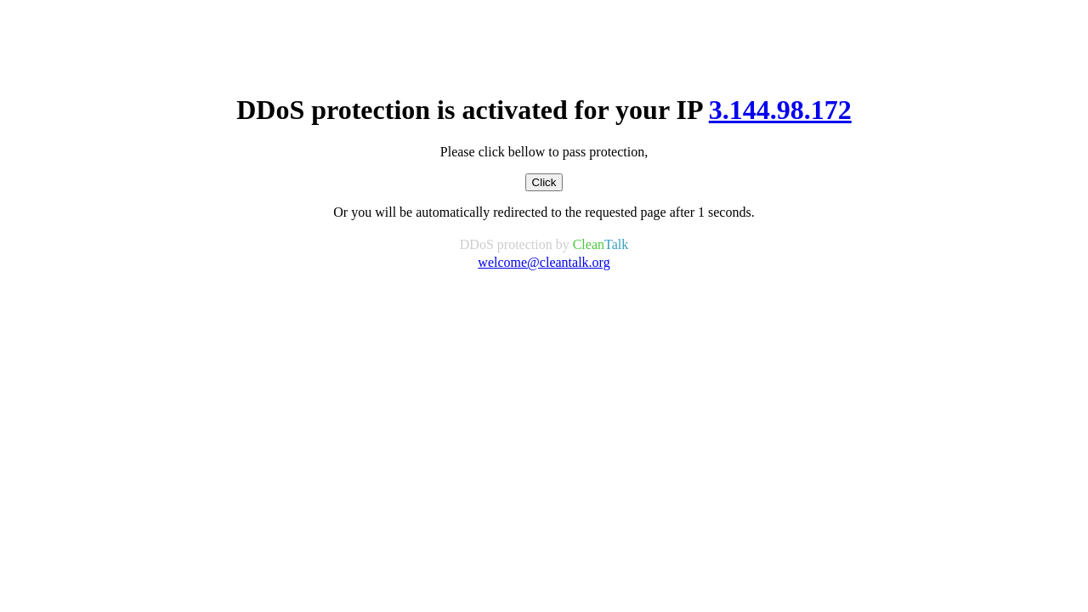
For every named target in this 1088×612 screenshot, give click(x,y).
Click (544, 182)
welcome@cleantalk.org (543, 262)
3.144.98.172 (780, 109)
